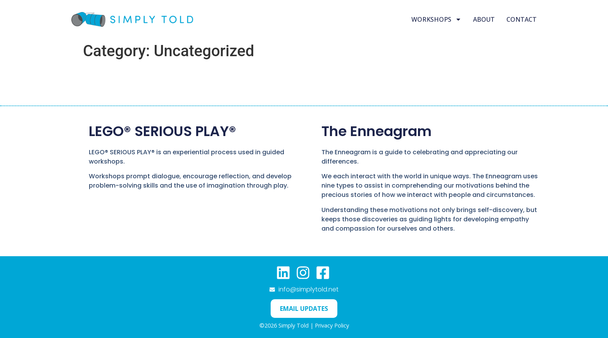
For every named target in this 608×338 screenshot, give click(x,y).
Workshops (436, 19)
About (484, 19)
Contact (521, 19)
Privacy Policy (332, 325)
